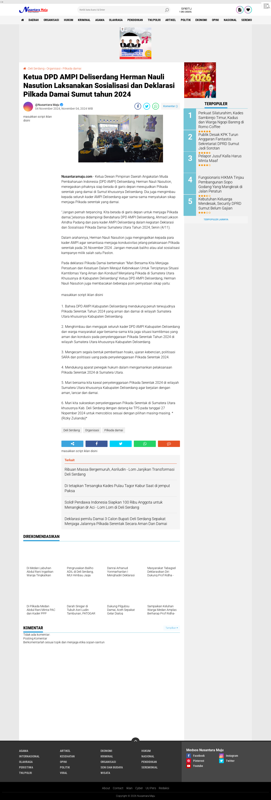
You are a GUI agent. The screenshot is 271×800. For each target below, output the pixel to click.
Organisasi (51, 20)
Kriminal (84, 20)
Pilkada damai (72, 68)
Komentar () (170, 106)
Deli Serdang (36, 68)
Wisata (105, 773)
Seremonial (251, 20)
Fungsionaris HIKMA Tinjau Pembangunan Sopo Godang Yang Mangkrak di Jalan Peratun (220, 183)
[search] (123, 10)
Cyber (139, 788)
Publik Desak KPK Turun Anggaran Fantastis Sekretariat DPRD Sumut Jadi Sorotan (220, 140)
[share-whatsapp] (155, 106)
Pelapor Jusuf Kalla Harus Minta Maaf (218, 158)
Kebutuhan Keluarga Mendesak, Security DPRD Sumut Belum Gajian (218, 202)
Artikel (171, 20)
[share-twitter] (146, 106)
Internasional (29, 756)
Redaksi (164, 788)
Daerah (34, 20)
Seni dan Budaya (112, 767)
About (106, 788)
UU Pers (151, 788)
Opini (216, 20)
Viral (63, 773)
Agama (100, 20)
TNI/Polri (154, 20)
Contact (118, 788)
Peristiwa (26, 767)
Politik (187, 20)
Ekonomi (202, 20)
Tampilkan (172, 628)
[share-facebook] (137, 106)
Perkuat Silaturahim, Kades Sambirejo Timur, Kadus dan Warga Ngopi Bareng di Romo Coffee (221, 119)
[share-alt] (72, 444)
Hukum (68, 20)
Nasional (231, 20)
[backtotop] (135, 741)
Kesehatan (67, 756)
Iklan (129, 788)
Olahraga (116, 20)
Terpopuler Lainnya (216, 219)
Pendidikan (136, 20)
